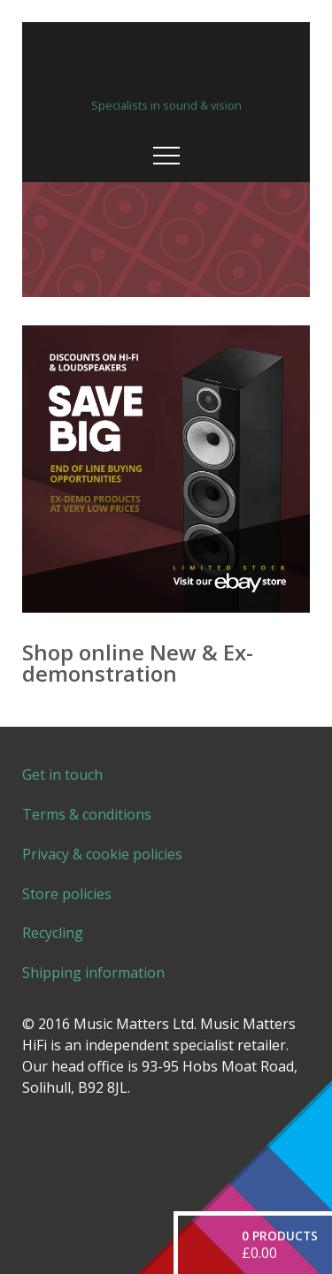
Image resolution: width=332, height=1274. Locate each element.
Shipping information (93, 972)
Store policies (67, 894)
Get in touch (62, 774)
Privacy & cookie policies (102, 854)
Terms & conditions (86, 814)
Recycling (52, 932)
